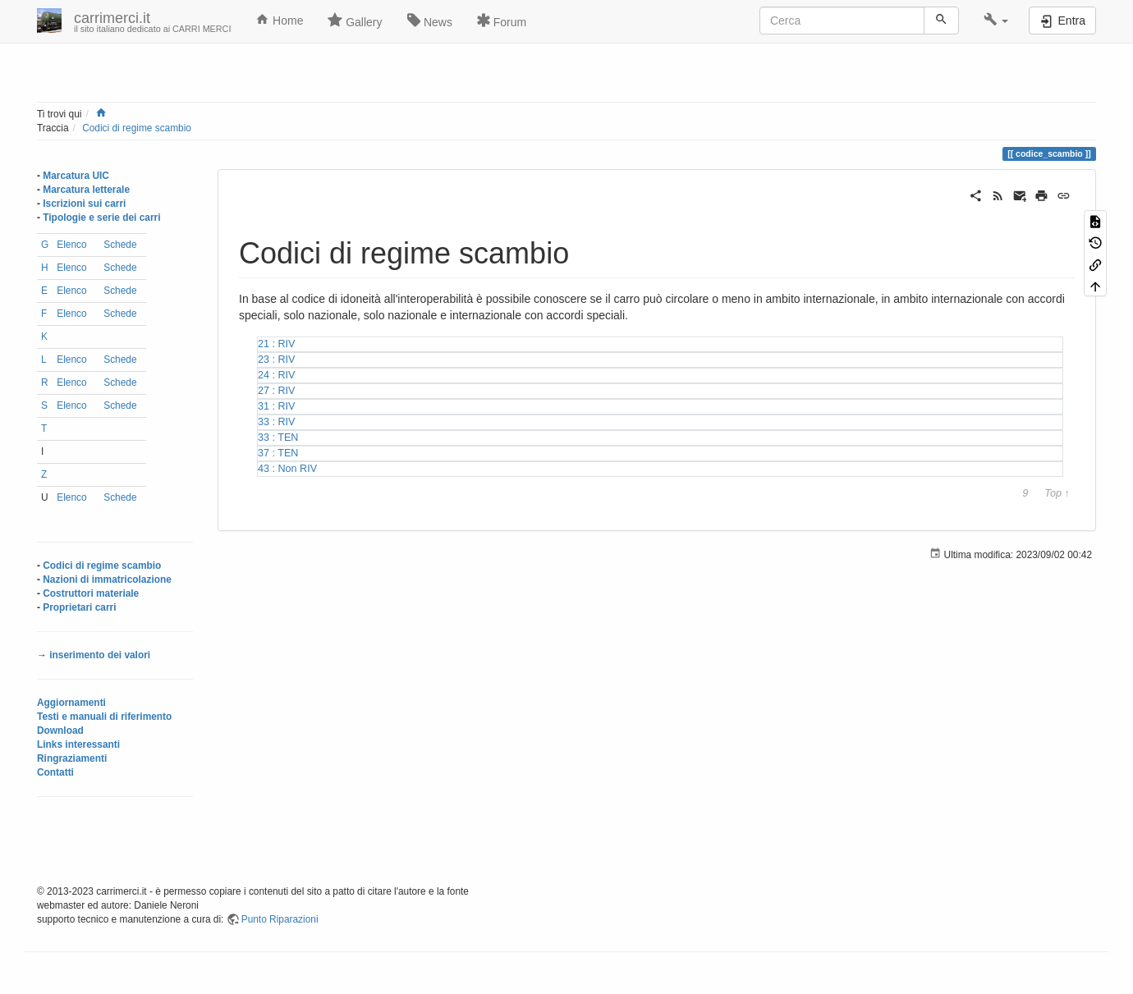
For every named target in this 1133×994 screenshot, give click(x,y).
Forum (501, 20)
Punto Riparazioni (280, 919)
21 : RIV (277, 344)
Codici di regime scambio (136, 128)
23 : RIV (277, 359)
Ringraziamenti (72, 758)
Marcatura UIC (76, 175)
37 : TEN (278, 453)
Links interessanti (78, 744)
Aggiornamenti (71, 702)
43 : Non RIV (287, 468)
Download (60, 730)
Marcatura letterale (86, 189)
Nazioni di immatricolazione (107, 579)
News (429, 20)
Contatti (55, 772)
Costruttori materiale (91, 593)
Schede (119, 244)
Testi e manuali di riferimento (104, 716)
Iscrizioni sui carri (84, 203)
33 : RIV (277, 422)
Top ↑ (1056, 493)
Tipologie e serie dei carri (101, 217)
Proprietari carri (79, 607)
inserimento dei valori (99, 655)
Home (279, 19)
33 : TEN (278, 437)
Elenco (71, 244)
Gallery (355, 20)
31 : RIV (277, 406)
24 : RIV (277, 375)
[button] (996, 20)
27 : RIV (277, 390)
